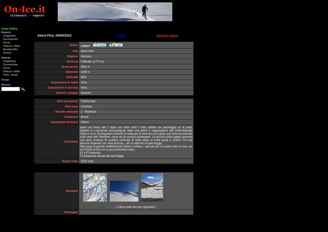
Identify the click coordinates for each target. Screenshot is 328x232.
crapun (85, 45)
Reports (6, 32)
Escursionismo (10, 39)
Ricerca (5, 84)
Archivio (7, 53)
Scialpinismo (9, 36)
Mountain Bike (10, 49)
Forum (5, 79)
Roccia (6, 42)
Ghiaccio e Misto (11, 46)
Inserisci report (167, 35)
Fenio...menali (10, 75)
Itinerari (5, 57)
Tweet (121, 35)
